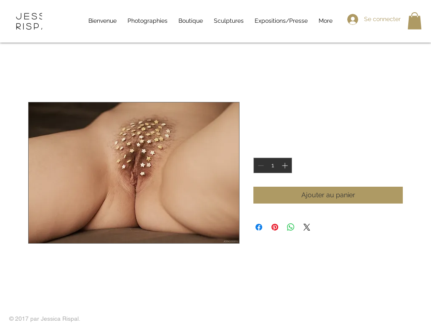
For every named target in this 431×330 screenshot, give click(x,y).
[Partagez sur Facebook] (259, 227)
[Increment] (285, 165)
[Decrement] (260, 165)
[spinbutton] (272, 165)
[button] (414, 21)
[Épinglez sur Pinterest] (275, 227)
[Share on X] (307, 227)
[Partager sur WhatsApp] (291, 227)
